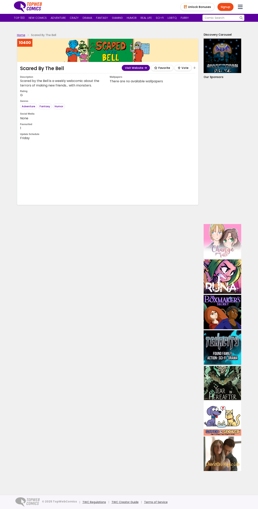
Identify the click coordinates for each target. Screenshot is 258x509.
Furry (185, 18)
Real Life (146, 18)
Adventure (58, 18)
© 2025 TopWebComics (59, 501)
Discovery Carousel (218, 35)
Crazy (74, 18)
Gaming (117, 18)
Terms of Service (156, 502)
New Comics (38, 18)
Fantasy (102, 18)
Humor (132, 18)
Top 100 (19, 18)
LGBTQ (172, 18)
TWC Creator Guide (125, 502)
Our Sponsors (213, 77)
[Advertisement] (108, 172)
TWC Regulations (94, 502)
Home (21, 35)
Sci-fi (160, 18)
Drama (87, 18)
